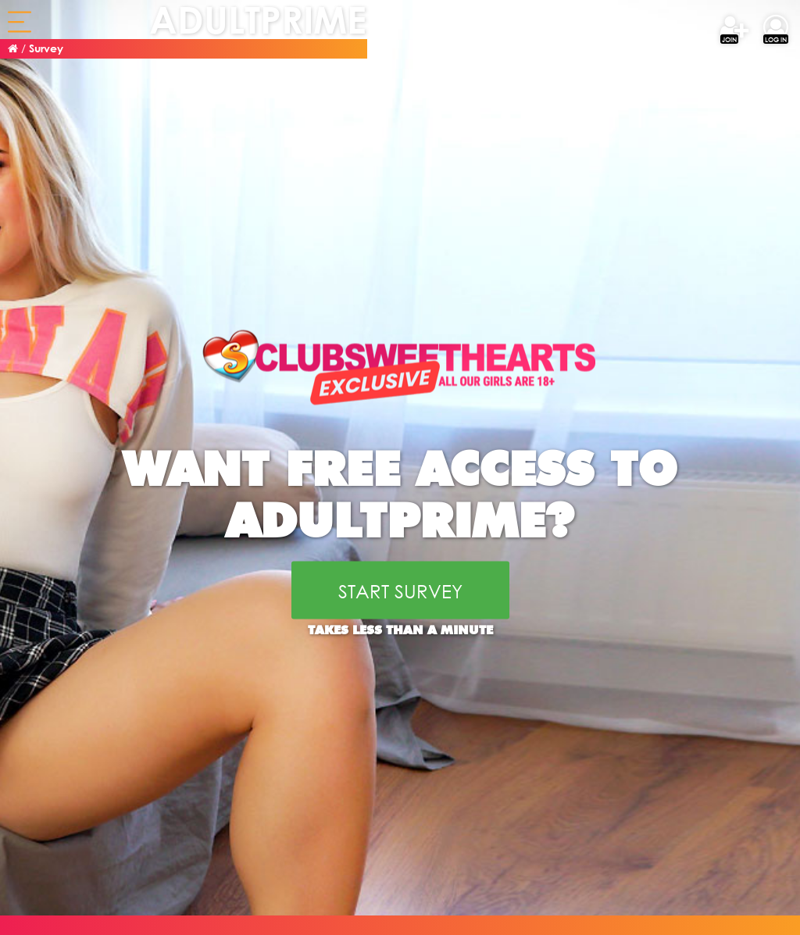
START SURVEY (400, 589)
